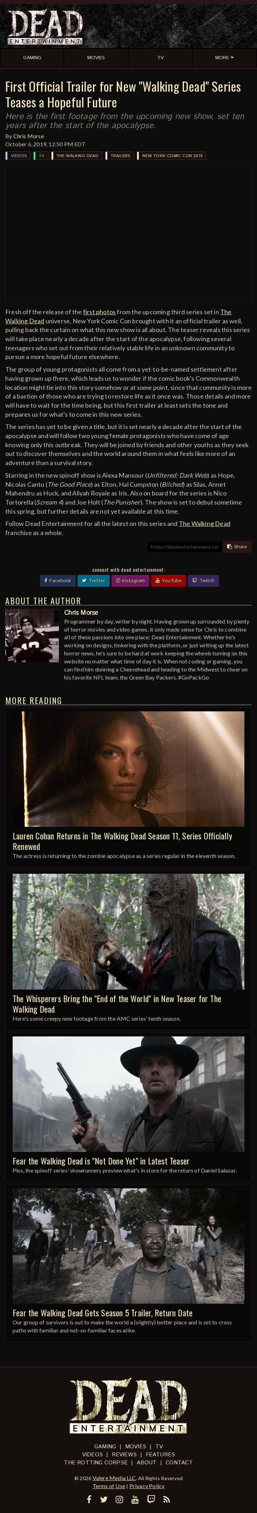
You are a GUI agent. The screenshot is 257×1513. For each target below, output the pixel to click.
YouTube (169, 580)
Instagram (130, 580)
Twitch (203, 580)
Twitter (93, 580)
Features (160, 1455)
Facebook (58, 580)
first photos (99, 312)
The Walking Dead (78, 156)
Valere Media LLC (114, 1478)
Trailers (120, 156)
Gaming (105, 1447)
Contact (179, 1463)
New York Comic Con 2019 (172, 156)
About (147, 1463)
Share (237, 546)
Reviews (124, 1455)
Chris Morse (28, 136)
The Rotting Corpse (96, 1463)
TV (41, 156)
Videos (19, 156)
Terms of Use (109, 1486)
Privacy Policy (147, 1486)
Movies (135, 1447)
